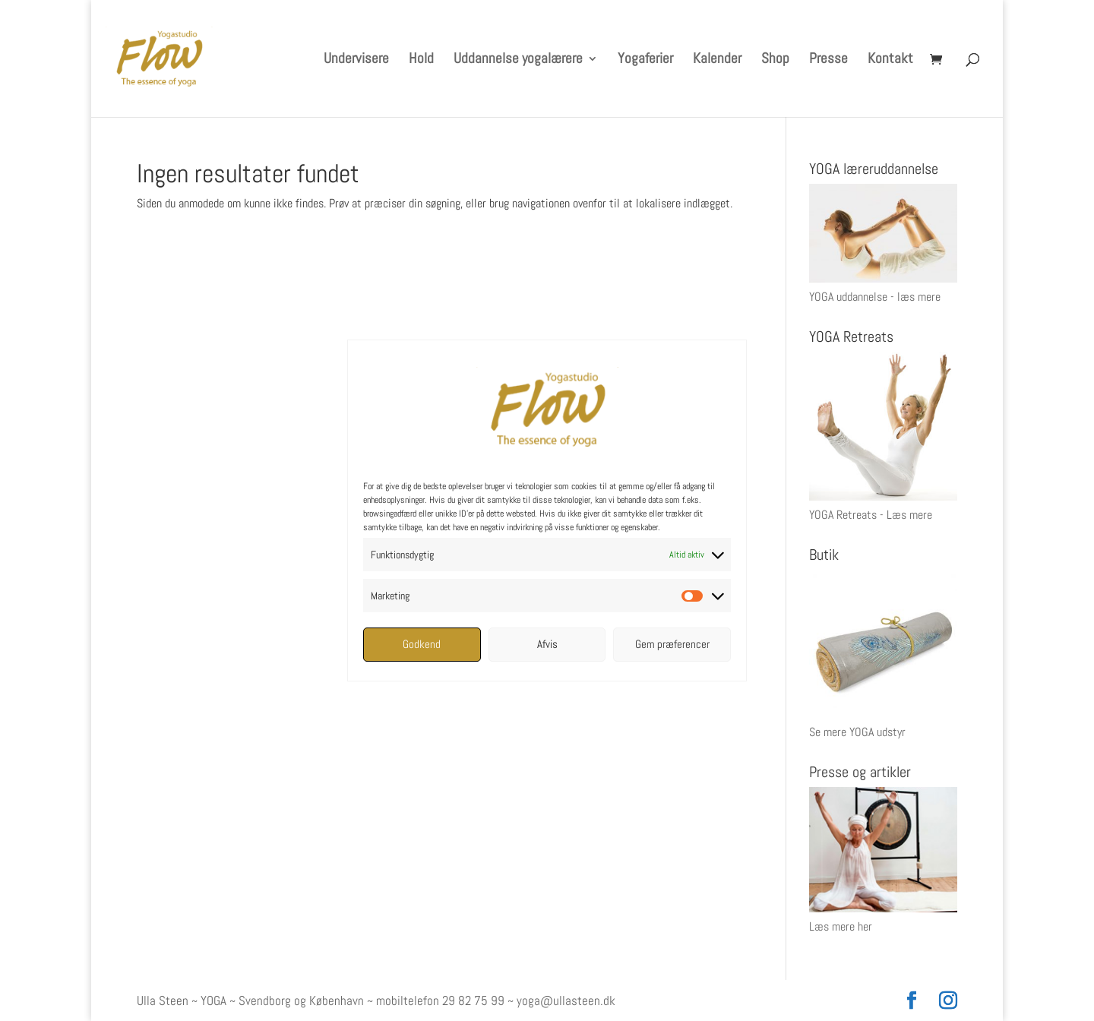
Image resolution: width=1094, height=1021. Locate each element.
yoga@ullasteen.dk (566, 1000)
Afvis (547, 644)
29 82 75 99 (473, 1000)
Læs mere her (840, 926)
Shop (775, 60)
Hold (421, 60)
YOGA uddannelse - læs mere (875, 297)
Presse (828, 60)
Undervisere (356, 60)
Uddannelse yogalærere (518, 60)
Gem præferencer (672, 644)
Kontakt (890, 60)
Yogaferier (645, 60)
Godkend (422, 644)
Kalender (717, 60)
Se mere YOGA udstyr (857, 732)
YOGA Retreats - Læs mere (870, 515)
